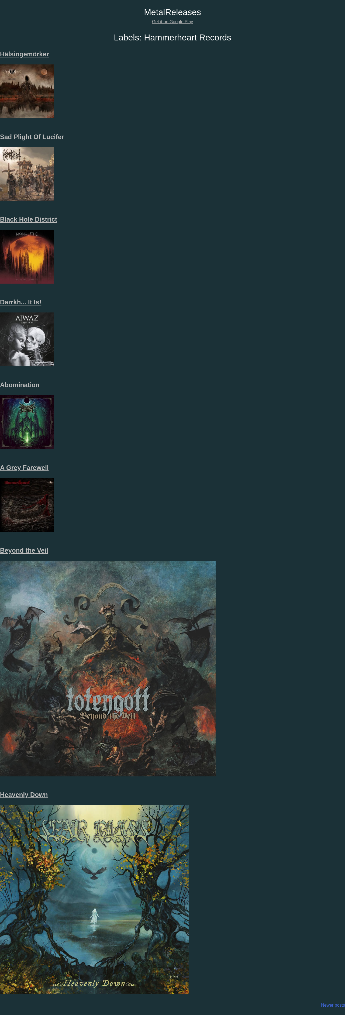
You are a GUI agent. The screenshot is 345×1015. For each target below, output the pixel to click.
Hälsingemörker (24, 54)
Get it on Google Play (172, 21)
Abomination (20, 384)
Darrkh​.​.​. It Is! (20, 302)
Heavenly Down (24, 794)
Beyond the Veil (24, 550)
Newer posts (333, 1005)
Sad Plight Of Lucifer (32, 136)
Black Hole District (28, 219)
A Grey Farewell (24, 467)
